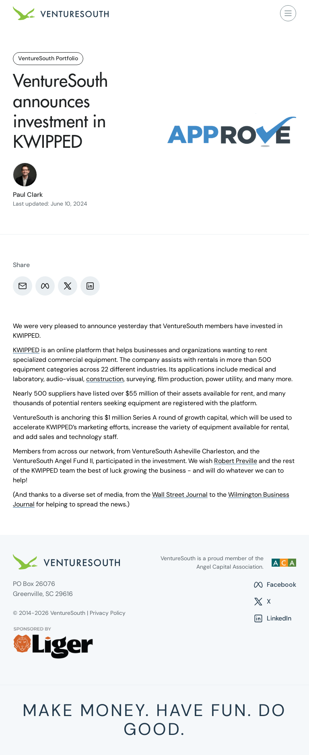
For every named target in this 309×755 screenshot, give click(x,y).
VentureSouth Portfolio (48, 58)
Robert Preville (235, 461)
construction (105, 379)
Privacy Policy (108, 612)
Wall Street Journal (180, 494)
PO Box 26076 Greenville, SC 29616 (43, 589)
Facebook (274, 585)
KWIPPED (26, 350)
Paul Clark (28, 194)
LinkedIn (272, 618)
